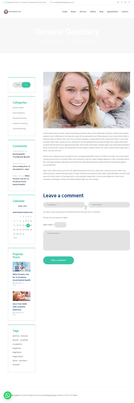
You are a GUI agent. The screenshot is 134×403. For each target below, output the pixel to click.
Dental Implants (19, 113)
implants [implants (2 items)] (17, 352)
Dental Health (18, 107)
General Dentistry (19, 118)
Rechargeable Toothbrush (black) (21, 156)
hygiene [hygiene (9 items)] (17, 348)
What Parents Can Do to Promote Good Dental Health (21, 180)
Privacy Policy (50, 395)
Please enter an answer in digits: (55, 217)
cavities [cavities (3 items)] (24, 340)
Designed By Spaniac (12, 395)
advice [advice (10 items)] (16, 336)
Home (42, 42)
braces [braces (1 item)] (24, 336)
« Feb (15, 237)
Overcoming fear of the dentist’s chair (21, 168)
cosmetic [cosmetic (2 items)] (17, 344)
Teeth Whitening (19, 128)
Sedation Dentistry (20, 123)
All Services (57, 41)
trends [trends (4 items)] (16, 364)
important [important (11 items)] (18, 356)
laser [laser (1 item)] (15, 360)
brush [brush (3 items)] (16, 340)
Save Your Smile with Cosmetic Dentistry (20, 307)
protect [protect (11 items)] (23, 360)
